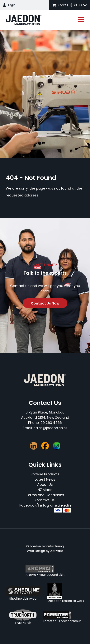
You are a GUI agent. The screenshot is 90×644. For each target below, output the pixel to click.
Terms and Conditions (45, 495)
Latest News (45, 479)
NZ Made (45, 489)
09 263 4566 (51, 422)
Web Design (36, 551)
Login (11, 5)
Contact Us (45, 500)
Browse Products (45, 474)
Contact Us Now (45, 303)
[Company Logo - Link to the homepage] (24, 20)
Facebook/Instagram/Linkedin (45, 505)
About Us (45, 484)
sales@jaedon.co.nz (50, 427)
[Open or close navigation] (81, 19)
